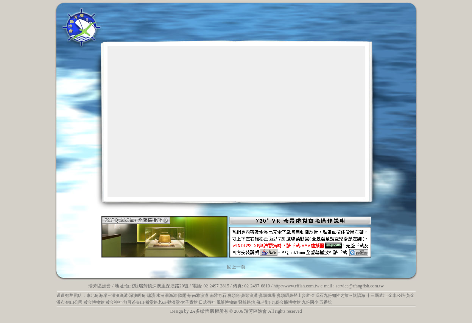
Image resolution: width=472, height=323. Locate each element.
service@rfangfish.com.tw (360, 286)
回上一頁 (236, 267)
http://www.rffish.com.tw (296, 286)
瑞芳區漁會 (99, 286)
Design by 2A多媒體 (189, 311)
